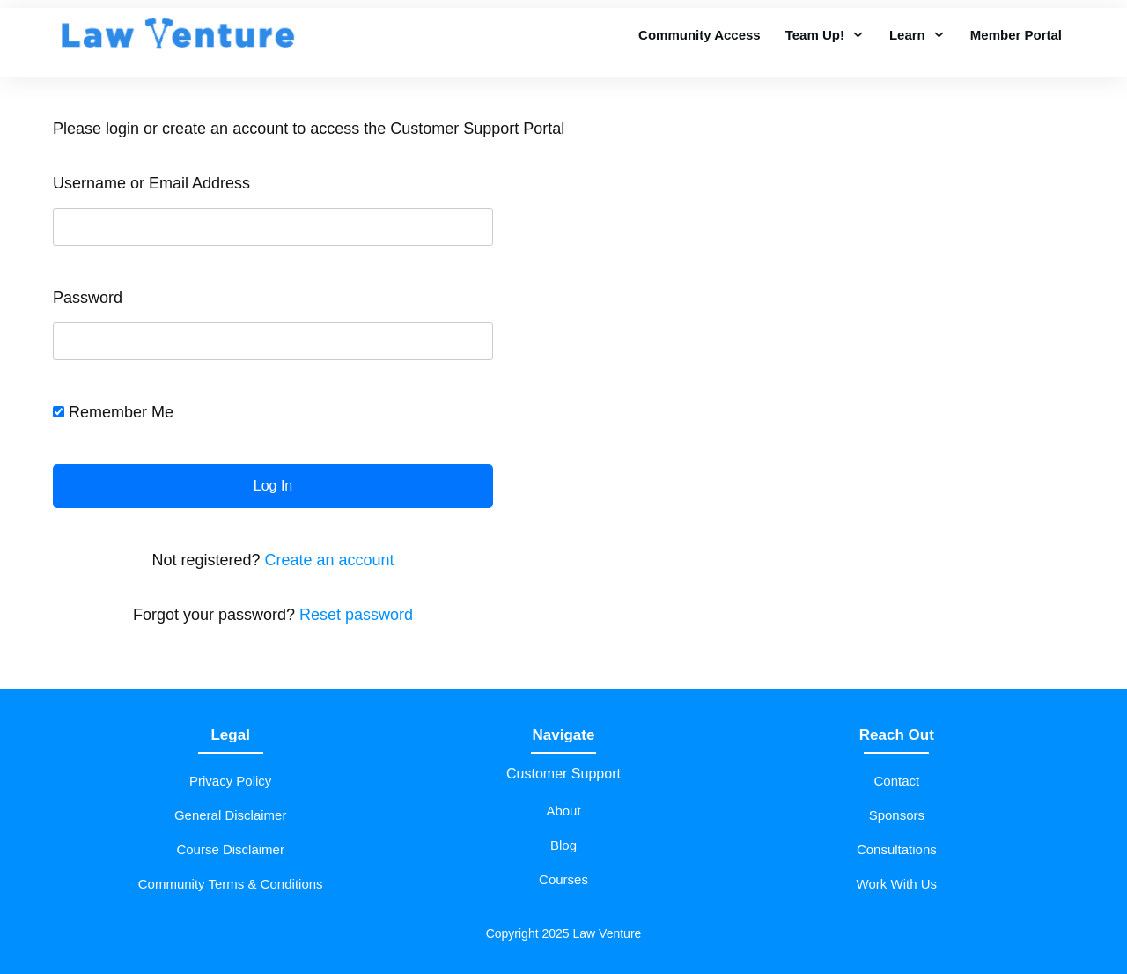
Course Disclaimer (230, 849)
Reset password (356, 615)
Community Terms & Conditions (230, 883)
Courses (563, 879)
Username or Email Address (151, 183)
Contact (896, 780)
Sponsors (896, 815)
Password (87, 297)
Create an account (329, 560)
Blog (563, 844)
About (563, 810)
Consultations (897, 849)
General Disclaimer (230, 815)
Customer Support (563, 773)
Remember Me (113, 412)
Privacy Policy (230, 780)
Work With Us (897, 883)
